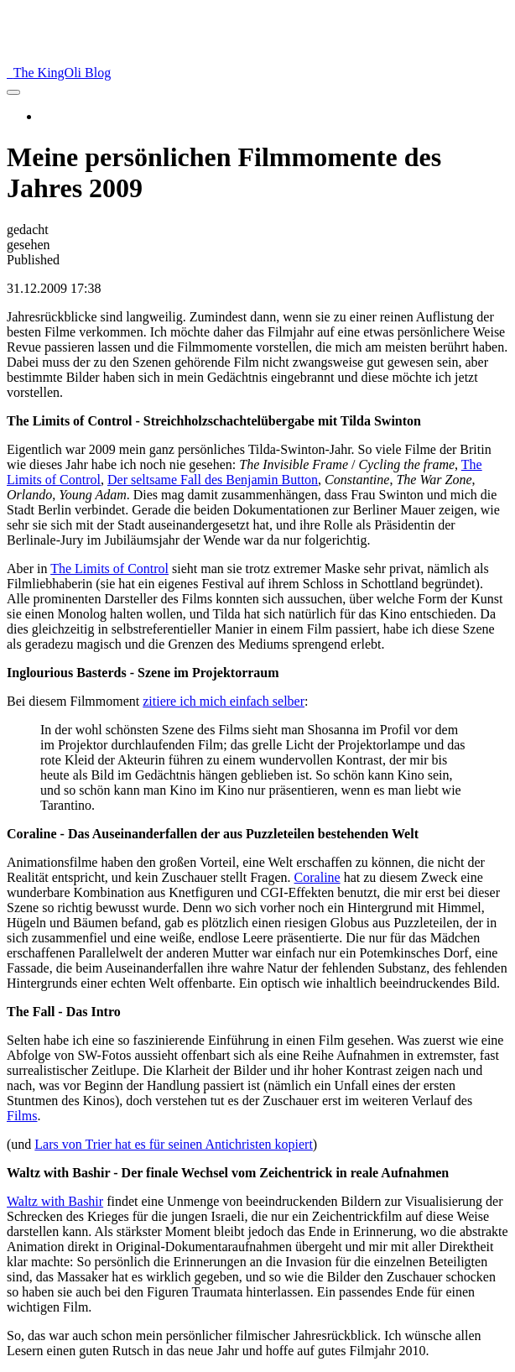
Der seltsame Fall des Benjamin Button (212, 479)
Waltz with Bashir (55, 1201)
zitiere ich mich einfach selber (223, 701)
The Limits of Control (109, 568)
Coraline (317, 877)
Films (22, 1116)
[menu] (13, 92)
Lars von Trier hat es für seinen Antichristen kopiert (173, 1144)
